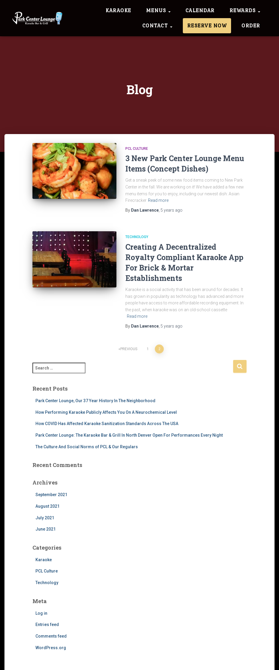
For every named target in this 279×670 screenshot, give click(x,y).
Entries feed (47, 624)
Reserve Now (207, 26)
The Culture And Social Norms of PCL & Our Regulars (86, 446)
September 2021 (51, 494)
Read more (158, 200)
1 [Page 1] (148, 349)
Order (250, 26)
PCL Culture (136, 149)
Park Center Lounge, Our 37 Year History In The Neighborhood (95, 400)
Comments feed (51, 636)
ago (171, 210)
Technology (136, 237)
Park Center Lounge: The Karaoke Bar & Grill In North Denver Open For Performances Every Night (129, 435)
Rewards (245, 10)
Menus (158, 10)
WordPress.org (50, 647)
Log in (41, 613)
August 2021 (47, 506)
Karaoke (118, 10)
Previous (128, 349)
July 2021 (44, 517)
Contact (157, 26)
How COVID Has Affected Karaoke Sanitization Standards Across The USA (106, 423)
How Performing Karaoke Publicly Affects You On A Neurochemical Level (106, 412)
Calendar (200, 10)
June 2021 (45, 529)
